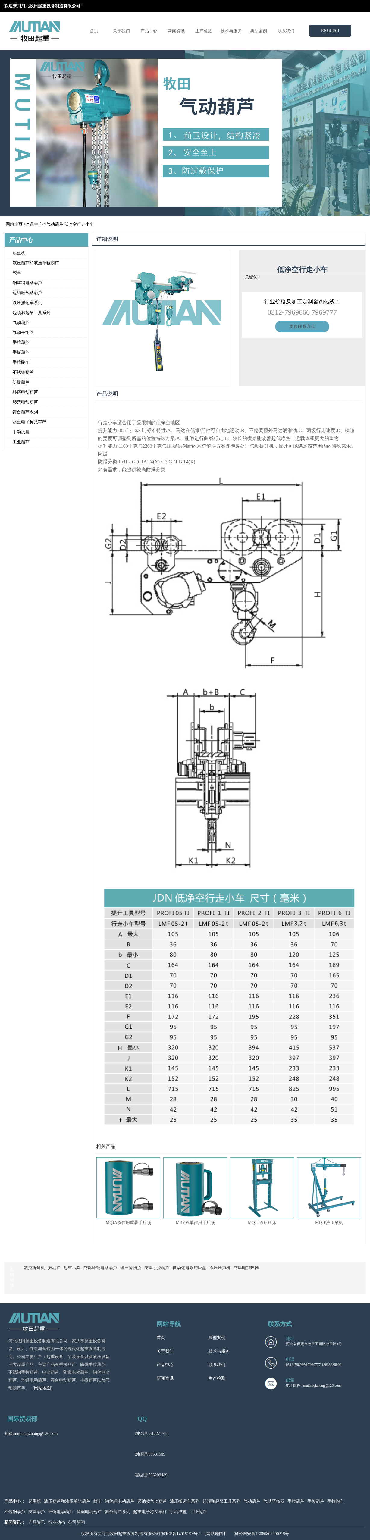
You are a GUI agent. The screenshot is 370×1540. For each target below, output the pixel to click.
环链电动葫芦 (25, 392)
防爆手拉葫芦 (157, 1268)
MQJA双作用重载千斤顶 (128, 1222)
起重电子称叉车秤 (29, 422)
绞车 (17, 273)
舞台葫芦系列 (25, 412)
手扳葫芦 (21, 352)
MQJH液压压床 (262, 1222)
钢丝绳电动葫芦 (27, 283)
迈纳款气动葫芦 (27, 292)
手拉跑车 (21, 362)
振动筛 (54, 1268)
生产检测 (203, 31)
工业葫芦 (21, 442)
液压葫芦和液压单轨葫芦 (36, 263)
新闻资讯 (176, 31)
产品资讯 (36, 1522)
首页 (94, 31)
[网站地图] (42, 1388)
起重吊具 (72, 1268)
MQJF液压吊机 (329, 1222)
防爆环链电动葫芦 (100, 1268)
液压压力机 (219, 1268)
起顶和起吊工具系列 (32, 312)
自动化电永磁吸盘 (189, 1268)
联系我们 (286, 31)
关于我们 (121, 31)
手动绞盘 (21, 432)
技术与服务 (231, 31)
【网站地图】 (214, 1534)
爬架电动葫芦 (25, 402)
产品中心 (148, 31)
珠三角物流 (130, 1268)
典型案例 (258, 31)
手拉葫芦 (21, 342)
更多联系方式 (302, 326)
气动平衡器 (23, 332)
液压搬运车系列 (27, 302)
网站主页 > (16, 224)
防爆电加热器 (246, 1268)
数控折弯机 (34, 1268)
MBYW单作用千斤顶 (195, 1222)
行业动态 (56, 1522)
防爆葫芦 (21, 382)
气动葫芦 (54, 224)
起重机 (19, 253)
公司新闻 (76, 1522)
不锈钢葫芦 (23, 372)
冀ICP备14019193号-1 (181, 1534)
